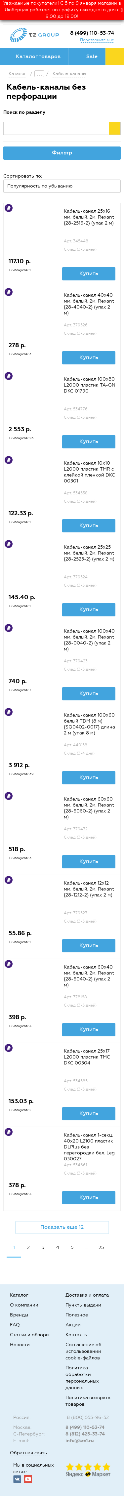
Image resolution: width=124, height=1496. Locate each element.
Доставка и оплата (87, 1295)
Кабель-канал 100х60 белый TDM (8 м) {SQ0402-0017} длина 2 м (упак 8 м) (89, 724)
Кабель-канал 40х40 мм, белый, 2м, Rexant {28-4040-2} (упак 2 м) (89, 304)
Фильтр (62, 152)
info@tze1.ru (79, 1440)
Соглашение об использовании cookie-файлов (83, 1351)
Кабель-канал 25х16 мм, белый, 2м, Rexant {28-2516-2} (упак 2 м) (89, 217)
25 (101, 1247)
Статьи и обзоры (29, 1335)
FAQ (15, 1325)
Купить (88, 273)
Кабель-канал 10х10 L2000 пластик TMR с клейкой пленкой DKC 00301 (89, 472)
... (86, 1247)
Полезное (76, 1315)
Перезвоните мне (97, 40)
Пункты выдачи (83, 1305)
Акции (73, 1325)
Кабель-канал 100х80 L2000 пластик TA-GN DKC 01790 (89, 385)
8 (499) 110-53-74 (92, 33)
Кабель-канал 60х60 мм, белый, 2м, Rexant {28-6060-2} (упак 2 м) (89, 808)
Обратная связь (28, 1453)
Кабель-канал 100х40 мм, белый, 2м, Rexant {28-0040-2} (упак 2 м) (89, 640)
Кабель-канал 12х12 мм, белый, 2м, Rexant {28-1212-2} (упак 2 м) (89, 889)
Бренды (19, 1315)
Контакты (76, 1335)
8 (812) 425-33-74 (85, 1434)
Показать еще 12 (62, 1227)
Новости (20, 1345)
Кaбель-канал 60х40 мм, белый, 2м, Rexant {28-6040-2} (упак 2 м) (89, 976)
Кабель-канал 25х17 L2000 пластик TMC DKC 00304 (87, 1057)
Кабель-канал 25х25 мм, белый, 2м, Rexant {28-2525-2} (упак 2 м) (89, 553)
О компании (24, 1305)
